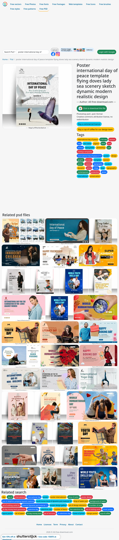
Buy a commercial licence (89, 124)
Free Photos (30, 4)
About (71, 524)
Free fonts (44, 4)
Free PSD (43, 9)
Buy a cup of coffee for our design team (95, 129)
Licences (47, 524)
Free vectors (15, 4)
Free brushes (105, 4)
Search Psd (9, 52)
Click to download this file (91, 108)
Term (55, 524)
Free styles (15, 9)
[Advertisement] (59, 29)
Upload (55, 50)
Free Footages (58, 4)
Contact (79, 524)
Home (5, 59)
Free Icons (90, 4)
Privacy (63, 524)
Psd (11, 59)
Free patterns (30, 9)
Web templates (75, 4)
